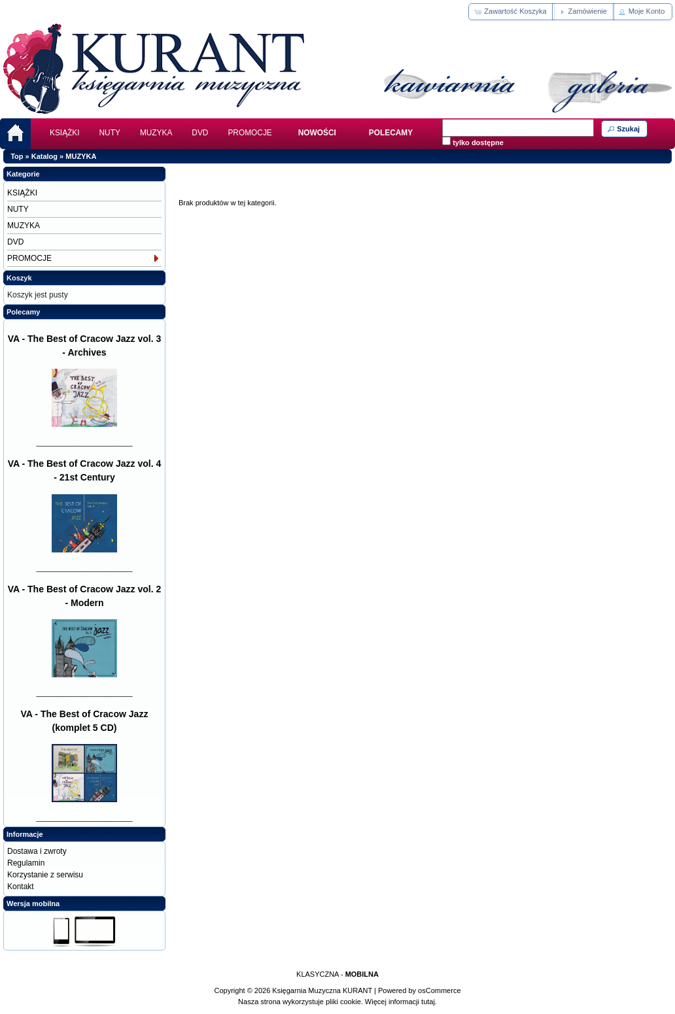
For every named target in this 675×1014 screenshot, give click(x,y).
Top (16, 156)
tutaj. (428, 1002)
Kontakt (20, 886)
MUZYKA (156, 132)
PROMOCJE (249, 132)
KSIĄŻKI (65, 132)
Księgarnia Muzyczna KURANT (322, 990)
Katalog (44, 156)
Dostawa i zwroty (37, 851)
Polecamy (23, 312)
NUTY (109, 132)
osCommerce (439, 990)
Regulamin (25, 863)
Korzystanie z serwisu (45, 874)
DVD (200, 132)
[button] (511, 11)
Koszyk (19, 278)
